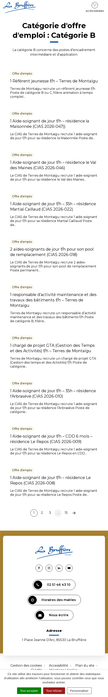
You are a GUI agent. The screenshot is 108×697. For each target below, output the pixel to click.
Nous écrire (52, 615)
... (58, 513)
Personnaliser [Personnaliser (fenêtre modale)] (79, 690)
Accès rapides (95, 7)
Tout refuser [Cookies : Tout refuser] (54, 690)
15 (66, 513)
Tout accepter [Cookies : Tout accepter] (29, 690)
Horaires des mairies (52, 600)
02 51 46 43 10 (52, 585)
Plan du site (84, 665)
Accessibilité (58, 665)
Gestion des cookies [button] (26, 665)
